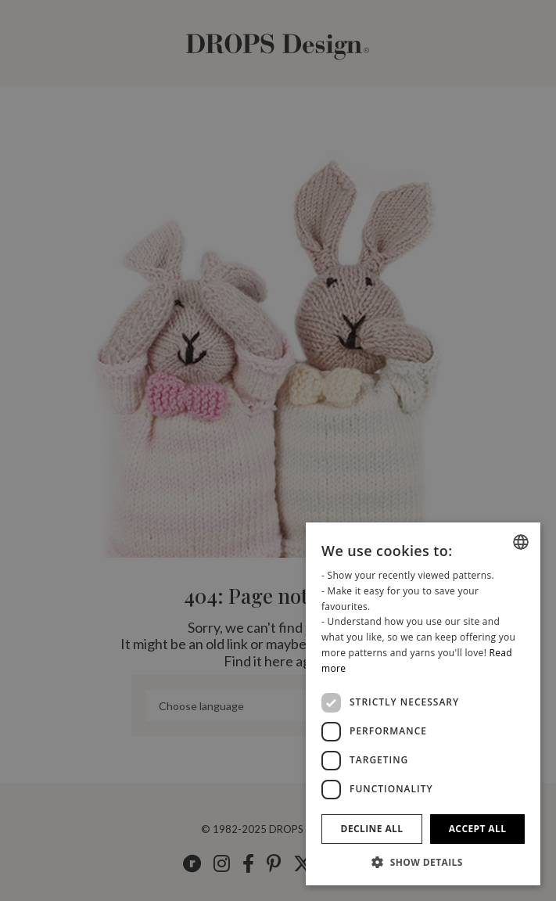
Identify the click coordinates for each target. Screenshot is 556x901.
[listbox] (521, 542)
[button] (423, 862)
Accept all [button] (478, 828)
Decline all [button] (372, 828)
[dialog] (423, 703)
